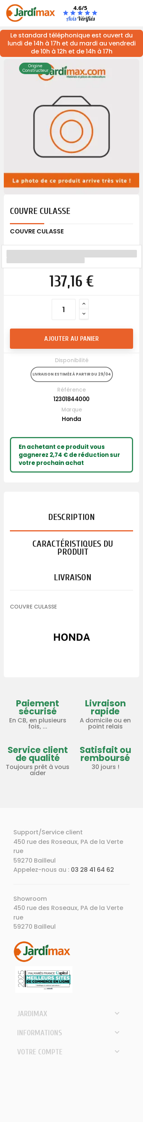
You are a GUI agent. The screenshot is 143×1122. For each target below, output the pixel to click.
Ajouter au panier (71, 339)
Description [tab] (71, 517)
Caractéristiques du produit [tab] (72, 548)
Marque (71, 409)
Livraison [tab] (73, 577)
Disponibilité (71, 360)
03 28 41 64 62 (92, 869)
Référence (71, 389)
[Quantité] (63, 309)
